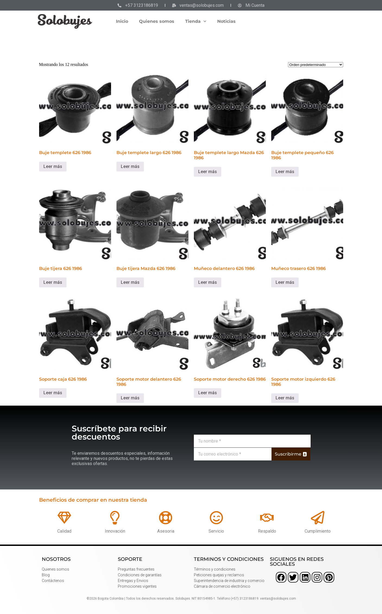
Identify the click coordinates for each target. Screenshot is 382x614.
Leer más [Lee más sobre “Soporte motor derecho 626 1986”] (207, 392)
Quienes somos (156, 21)
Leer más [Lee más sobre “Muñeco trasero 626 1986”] (285, 282)
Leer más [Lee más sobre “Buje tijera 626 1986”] (52, 282)
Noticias (226, 21)
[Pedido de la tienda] (315, 64)
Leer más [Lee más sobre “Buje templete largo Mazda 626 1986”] (207, 171)
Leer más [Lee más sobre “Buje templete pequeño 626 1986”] (285, 171)
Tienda (195, 21)
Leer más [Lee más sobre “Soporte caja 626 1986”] (52, 392)
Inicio (122, 21)
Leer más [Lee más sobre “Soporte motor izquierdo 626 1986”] (285, 397)
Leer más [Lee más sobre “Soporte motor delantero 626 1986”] (130, 397)
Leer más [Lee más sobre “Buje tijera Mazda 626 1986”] (130, 282)
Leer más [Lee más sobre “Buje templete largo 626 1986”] (130, 166)
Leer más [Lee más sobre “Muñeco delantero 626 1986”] (207, 282)
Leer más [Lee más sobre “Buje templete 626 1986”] (52, 166)
